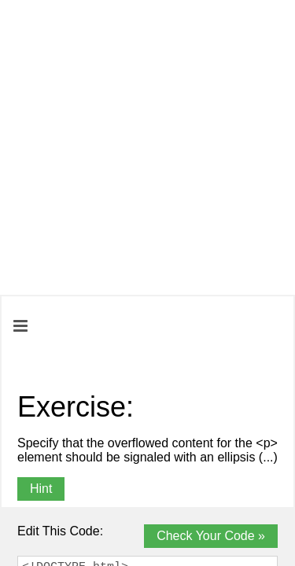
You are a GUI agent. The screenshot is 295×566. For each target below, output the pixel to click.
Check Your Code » (211, 535)
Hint (41, 488)
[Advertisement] (147, 147)
